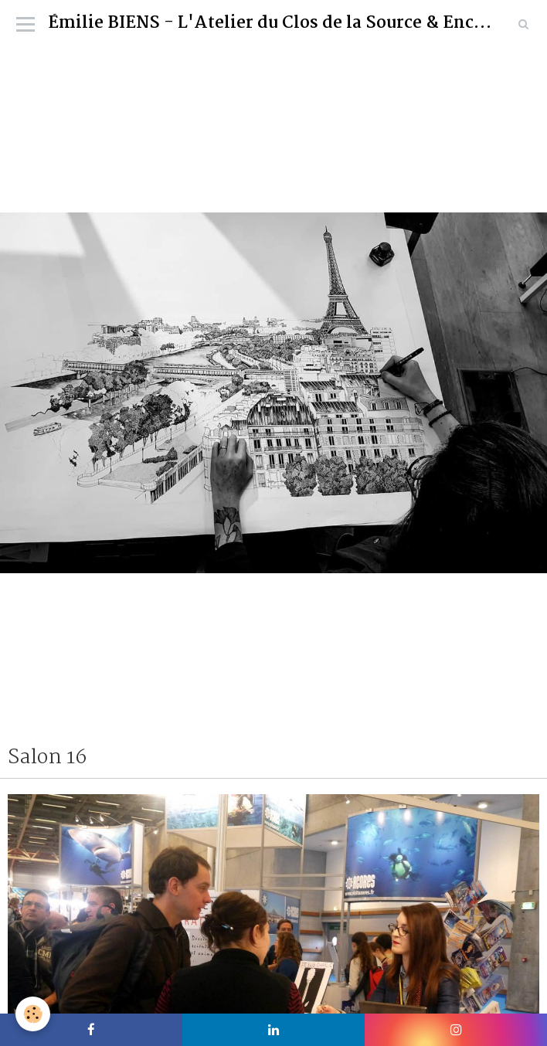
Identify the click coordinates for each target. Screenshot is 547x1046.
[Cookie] (32, 1014)
